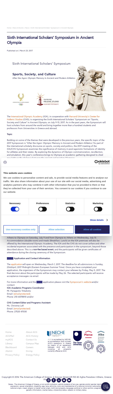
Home (8, 332)
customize (100, 2)
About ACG (31, 332)
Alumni (8, 351)
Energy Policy (32, 355)
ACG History (32, 336)
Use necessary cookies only (20, 229)
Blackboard (11, 347)
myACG (9, 339)
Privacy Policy (12, 355)
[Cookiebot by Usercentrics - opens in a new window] (97, 162)
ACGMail (9, 336)
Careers (29, 347)
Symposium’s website (81, 282)
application (16, 264)
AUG (49, 340)
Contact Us (31, 339)
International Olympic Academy (26, 116)
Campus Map (32, 343)
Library (8, 343)
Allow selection (56, 229)
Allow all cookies (92, 229)
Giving (29, 351)
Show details (97, 220)
